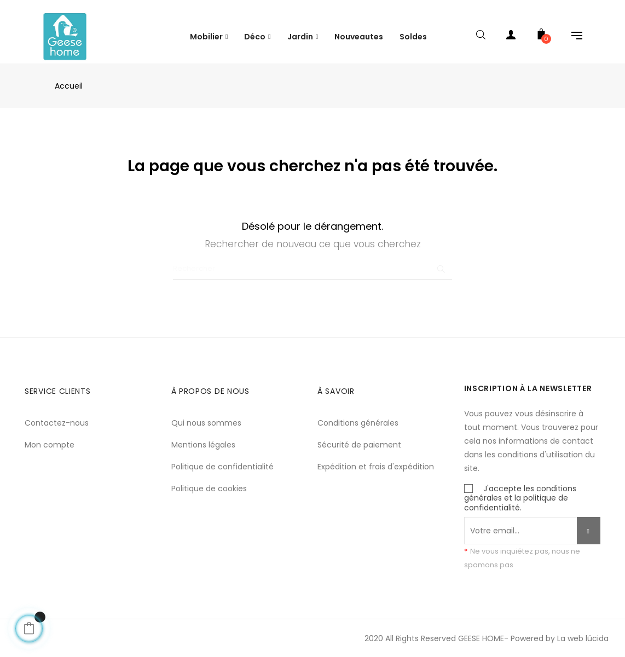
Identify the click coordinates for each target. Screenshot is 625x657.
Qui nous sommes (206, 413)
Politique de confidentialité (222, 457)
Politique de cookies (209, 479)
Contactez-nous (57, 413)
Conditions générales (357, 413)
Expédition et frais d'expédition (375, 457)
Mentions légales (203, 435)
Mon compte (49, 435)
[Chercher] (312, 260)
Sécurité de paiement (359, 435)
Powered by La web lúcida (560, 629)
